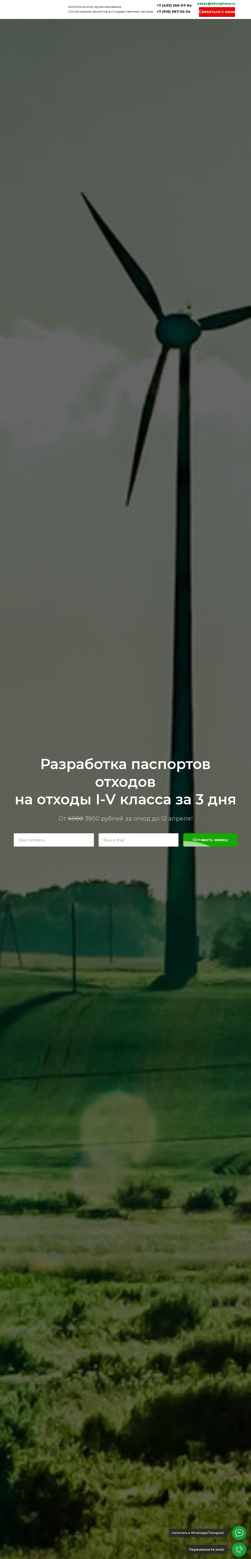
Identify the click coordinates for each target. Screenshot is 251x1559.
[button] (217, 12)
